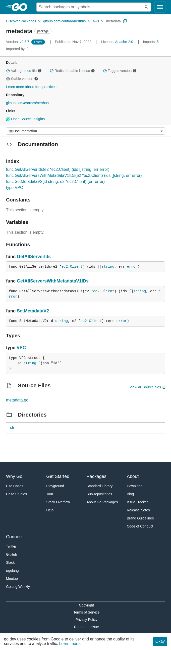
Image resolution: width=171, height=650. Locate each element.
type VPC (14, 187)
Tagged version (120, 71)
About (133, 476)
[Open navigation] (160, 7)
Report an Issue (86, 627)
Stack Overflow (58, 502)
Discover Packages (21, 21)
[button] (8, 71)
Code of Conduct (140, 526)
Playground (55, 486)
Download (134, 486)
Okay (160, 641)
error (132, 267)
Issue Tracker (137, 502)
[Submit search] (146, 7)
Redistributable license (72, 71)
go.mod (25, 71)
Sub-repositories (99, 494)
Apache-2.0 (124, 42)
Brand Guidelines (140, 518)
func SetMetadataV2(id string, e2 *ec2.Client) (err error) (55, 181)
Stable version (22, 79)
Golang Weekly (18, 587)
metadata (113, 21)
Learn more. (70, 643)
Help (49, 510)
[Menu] (85, 131)
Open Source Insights (25, 119)
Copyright (86, 605)
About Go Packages (102, 502)
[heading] (21, 7)
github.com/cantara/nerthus (64, 21)
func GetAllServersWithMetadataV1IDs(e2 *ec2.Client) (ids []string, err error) (74, 175)
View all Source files (145, 387)
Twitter (11, 546)
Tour (49, 494)
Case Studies (16, 494)
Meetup (12, 579)
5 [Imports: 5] (151, 42)
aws (96, 21)
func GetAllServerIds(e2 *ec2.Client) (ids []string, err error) (57, 169)
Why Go (14, 476)
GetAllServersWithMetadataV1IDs (53, 280)
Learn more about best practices (31, 87)
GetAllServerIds (34, 256)
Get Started (57, 476)
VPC (21, 347)
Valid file (24, 71)
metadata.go (17, 400)
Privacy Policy (86, 620)
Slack (10, 562)
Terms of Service (86, 612)
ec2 (65, 267)
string (108, 267)
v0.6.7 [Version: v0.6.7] (18, 42)
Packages (96, 476)
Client (76, 267)
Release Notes (138, 510)
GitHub (11, 554)
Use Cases (14, 486)
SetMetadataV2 (33, 310)
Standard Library (100, 486)
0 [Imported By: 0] (17, 49)
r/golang (12, 570)
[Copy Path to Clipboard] (125, 21)
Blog (130, 494)
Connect (14, 536)
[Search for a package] (89, 7)
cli (12, 427)
